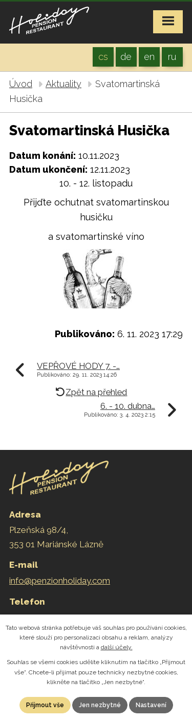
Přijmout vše (45, 705)
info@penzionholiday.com (59, 580)
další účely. (117, 647)
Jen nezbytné (100, 705)
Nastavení (151, 705)
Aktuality (63, 83)
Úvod (20, 83)
